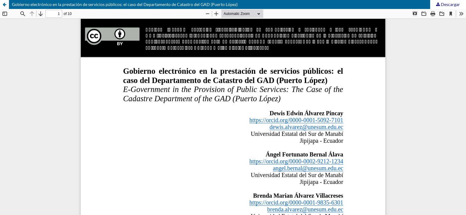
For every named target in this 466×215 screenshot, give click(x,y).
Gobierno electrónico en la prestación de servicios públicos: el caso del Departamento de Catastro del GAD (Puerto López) (125, 4)
